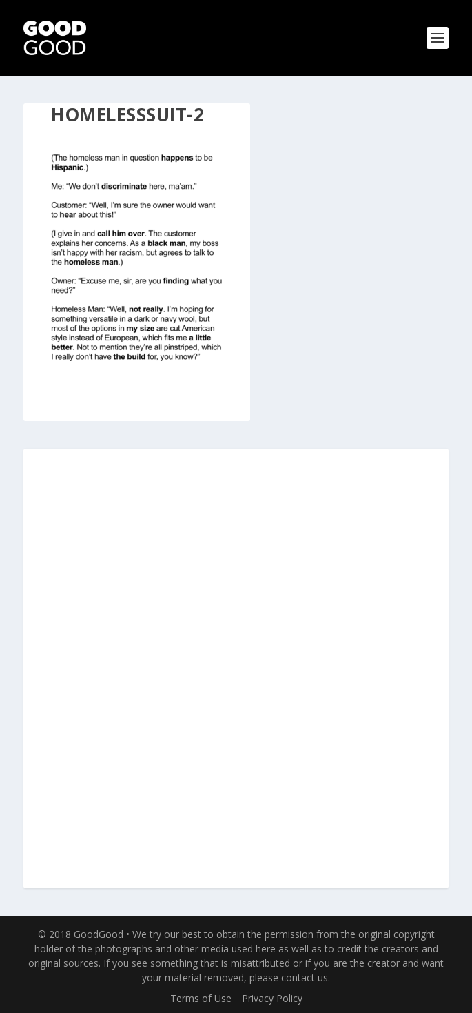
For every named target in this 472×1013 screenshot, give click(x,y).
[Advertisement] (236, 669)
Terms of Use (201, 998)
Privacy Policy (272, 998)
